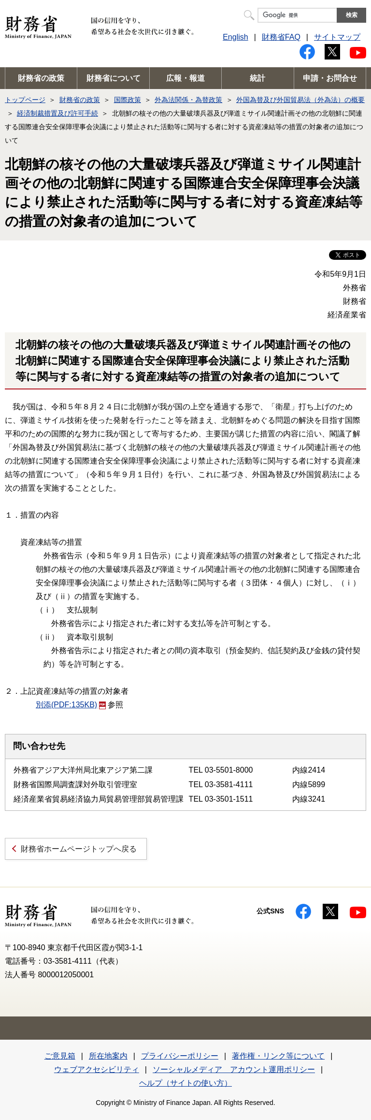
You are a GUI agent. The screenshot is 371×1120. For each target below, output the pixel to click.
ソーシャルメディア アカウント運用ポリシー (234, 1069)
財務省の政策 (41, 78)
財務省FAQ (281, 37)
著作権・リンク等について (278, 1056)
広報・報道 (185, 78)
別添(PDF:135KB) (71, 705)
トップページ (25, 100)
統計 (257, 78)
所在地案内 (108, 1056)
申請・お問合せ (330, 78)
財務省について (113, 78)
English (235, 37)
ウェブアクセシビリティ (96, 1069)
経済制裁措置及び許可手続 (57, 113)
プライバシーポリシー (179, 1056)
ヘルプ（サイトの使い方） (185, 1083)
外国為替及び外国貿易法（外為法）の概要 (300, 100)
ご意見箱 (59, 1056)
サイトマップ (337, 37)
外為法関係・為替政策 (188, 100)
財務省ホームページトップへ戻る (79, 849)
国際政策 (127, 100)
